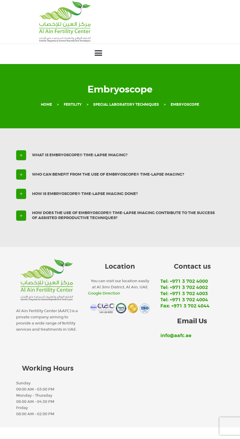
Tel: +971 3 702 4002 (184, 287)
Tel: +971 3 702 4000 (184, 281)
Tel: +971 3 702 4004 (184, 300)
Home (46, 104)
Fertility (73, 104)
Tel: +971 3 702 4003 (184, 294)
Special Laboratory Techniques (126, 104)
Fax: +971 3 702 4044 (184, 306)
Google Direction (104, 293)
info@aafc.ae (176, 336)
